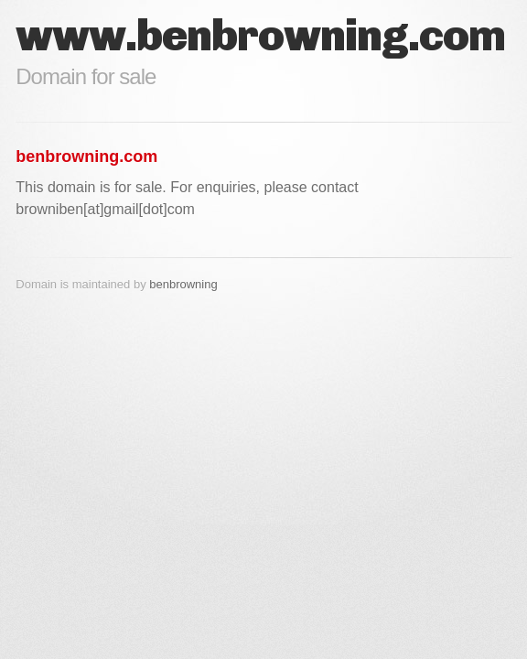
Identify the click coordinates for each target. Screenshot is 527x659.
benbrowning (183, 284)
